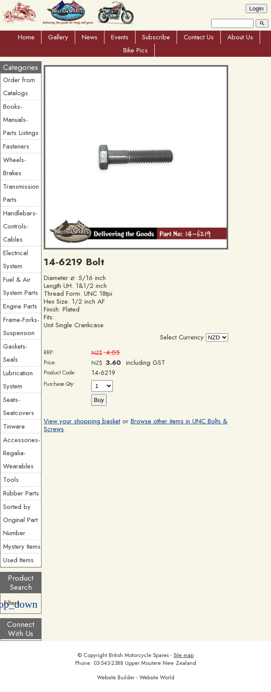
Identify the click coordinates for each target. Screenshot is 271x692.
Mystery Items (22, 546)
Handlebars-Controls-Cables (20, 226)
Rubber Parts (21, 493)
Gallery (58, 37)
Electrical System (15, 259)
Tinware (14, 426)
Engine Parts (20, 306)
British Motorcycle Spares (139, 655)
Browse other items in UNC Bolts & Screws (135, 425)
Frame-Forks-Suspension (21, 326)
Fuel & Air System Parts (20, 286)
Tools (11, 479)
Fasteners (16, 146)
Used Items (18, 560)
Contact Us (199, 37)
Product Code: (60, 373)
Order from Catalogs (19, 86)
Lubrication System (18, 379)
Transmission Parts (21, 193)
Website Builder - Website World (135, 678)
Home (26, 37)
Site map (184, 655)
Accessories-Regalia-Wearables (21, 453)
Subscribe (156, 37)
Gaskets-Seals (15, 353)
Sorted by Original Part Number (20, 520)
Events (120, 37)
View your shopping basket (82, 421)
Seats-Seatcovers (18, 406)
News (89, 37)
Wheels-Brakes (14, 166)
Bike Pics (135, 50)
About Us (240, 37)
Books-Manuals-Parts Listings (20, 120)
